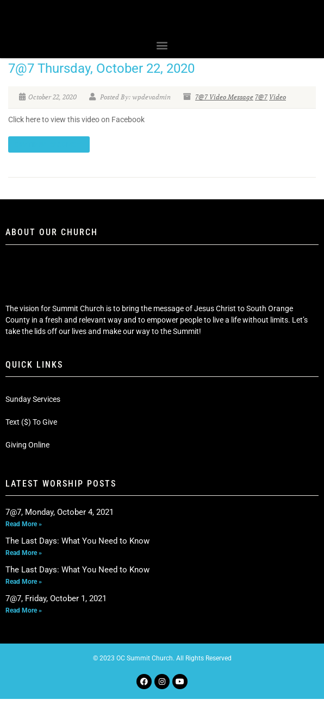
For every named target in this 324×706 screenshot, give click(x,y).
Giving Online (27, 451)
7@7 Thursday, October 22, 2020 (101, 75)
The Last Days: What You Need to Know (77, 548)
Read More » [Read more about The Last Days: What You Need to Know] (23, 560)
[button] (162, 52)
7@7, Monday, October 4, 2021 (59, 519)
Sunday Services (32, 406)
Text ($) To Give (31, 429)
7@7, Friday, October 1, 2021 (56, 605)
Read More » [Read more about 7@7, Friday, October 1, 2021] (23, 617)
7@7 (261, 104)
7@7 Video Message (224, 104)
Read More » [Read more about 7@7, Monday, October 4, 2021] (23, 531)
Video (277, 104)
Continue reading (49, 151)
